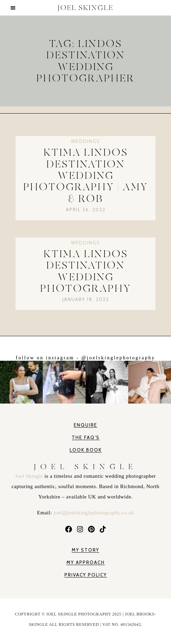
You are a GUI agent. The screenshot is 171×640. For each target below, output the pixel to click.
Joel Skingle (29, 476)
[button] (13, 8)
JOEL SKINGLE (85, 8)
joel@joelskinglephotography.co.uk (93, 512)
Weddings (85, 141)
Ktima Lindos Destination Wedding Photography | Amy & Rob (85, 175)
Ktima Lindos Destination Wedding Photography (85, 271)
